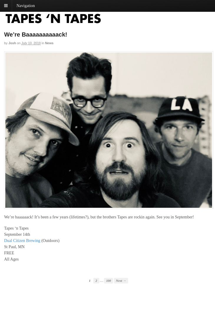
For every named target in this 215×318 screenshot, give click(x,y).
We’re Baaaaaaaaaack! (35, 34)
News (49, 43)
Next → (121, 280)
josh (12, 43)
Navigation (25, 6)
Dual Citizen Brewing (22, 240)
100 (108, 280)
